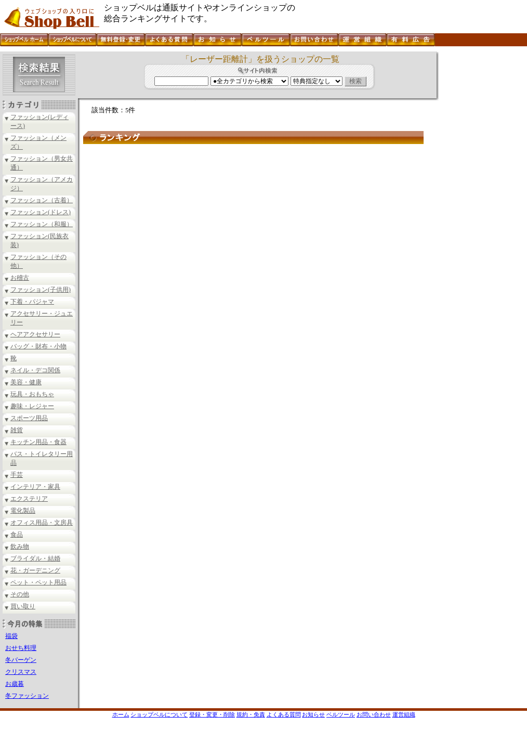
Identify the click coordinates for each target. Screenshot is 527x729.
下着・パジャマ (32, 301)
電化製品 (22, 510)
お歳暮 (14, 683)
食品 (16, 534)
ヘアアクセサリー (35, 334)
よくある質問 (284, 714)
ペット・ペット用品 (38, 582)
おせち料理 (20, 648)
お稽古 (19, 277)
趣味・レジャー (32, 406)
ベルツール (340, 714)
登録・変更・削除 (212, 714)
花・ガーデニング (35, 570)
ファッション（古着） (41, 200)
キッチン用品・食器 (38, 442)
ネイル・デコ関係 (35, 370)
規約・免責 (250, 714)
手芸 (16, 474)
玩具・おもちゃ (32, 394)
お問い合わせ (374, 714)
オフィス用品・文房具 (41, 522)
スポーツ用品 (29, 418)
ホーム (120, 714)
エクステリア (29, 498)
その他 (19, 594)
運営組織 (403, 714)
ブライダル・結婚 (35, 558)
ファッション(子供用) (40, 289)
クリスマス (20, 671)
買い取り (22, 606)
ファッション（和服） (41, 224)
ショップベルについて (159, 714)
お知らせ (313, 714)
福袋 (11, 636)
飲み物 (19, 546)
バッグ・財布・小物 (38, 346)
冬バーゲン (20, 659)
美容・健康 (26, 382)
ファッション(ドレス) (40, 212)
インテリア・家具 (35, 486)
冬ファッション (27, 695)
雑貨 (16, 430)
